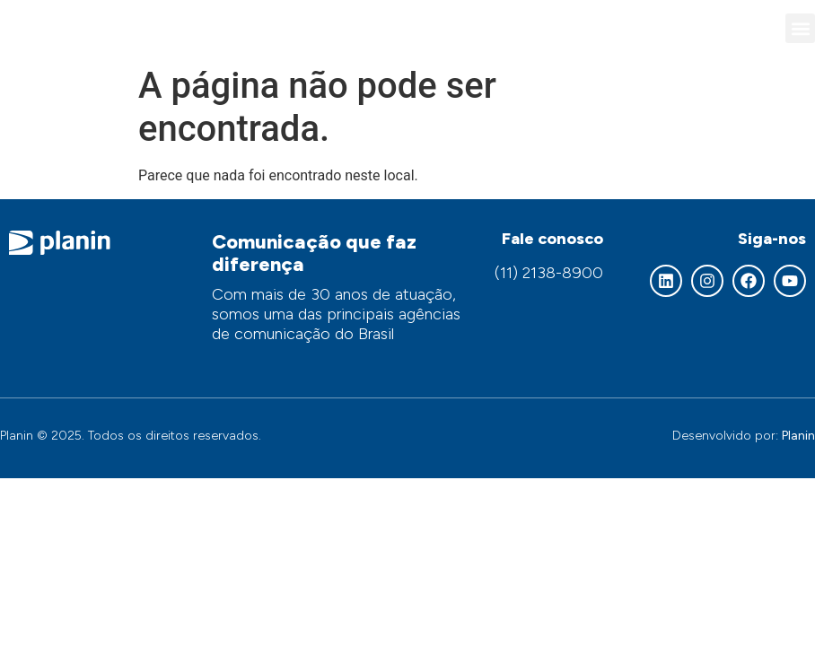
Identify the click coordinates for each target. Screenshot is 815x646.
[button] (800, 28)
